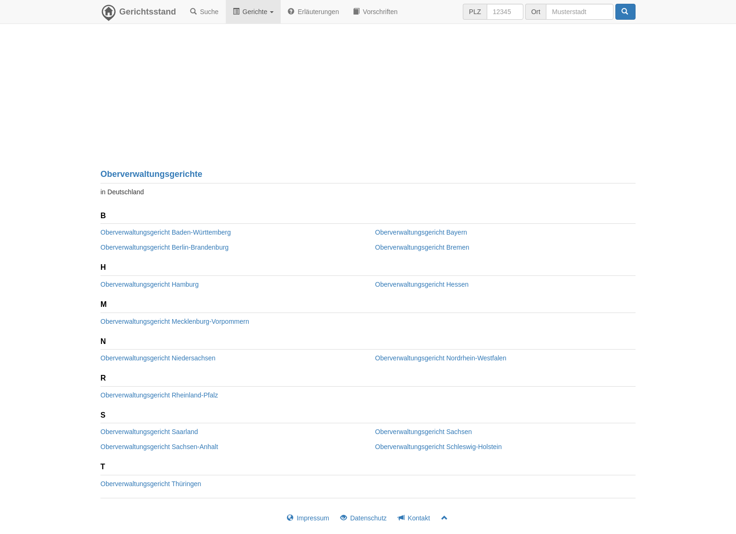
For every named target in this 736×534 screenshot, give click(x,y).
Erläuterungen (313, 11)
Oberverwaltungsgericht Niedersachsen (157, 358)
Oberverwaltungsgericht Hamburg (149, 284)
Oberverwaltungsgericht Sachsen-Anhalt (159, 446)
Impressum (308, 518)
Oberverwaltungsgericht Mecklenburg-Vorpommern (174, 321)
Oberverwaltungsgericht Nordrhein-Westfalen (440, 358)
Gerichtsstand (138, 14)
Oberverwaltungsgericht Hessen (421, 284)
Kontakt (414, 518)
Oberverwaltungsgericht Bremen (422, 247)
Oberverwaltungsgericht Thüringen (150, 484)
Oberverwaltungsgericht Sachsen (423, 431)
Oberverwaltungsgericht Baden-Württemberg (165, 232)
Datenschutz (363, 518)
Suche (204, 11)
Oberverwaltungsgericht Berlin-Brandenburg (164, 247)
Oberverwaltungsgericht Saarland (149, 431)
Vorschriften (375, 11)
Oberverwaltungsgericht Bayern (421, 232)
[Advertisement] (368, 98)
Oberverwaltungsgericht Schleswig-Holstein (438, 446)
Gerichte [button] (253, 11)
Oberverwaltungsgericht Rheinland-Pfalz (159, 395)
